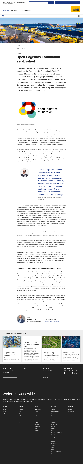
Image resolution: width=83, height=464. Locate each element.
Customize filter (21, 49)
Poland (53, 439)
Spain (52, 447)
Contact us (45, 377)
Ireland (53, 428)
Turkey (52, 453)
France (53, 420)
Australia (70, 409)
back (18, 45)
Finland (53, 418)
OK (51, 2)
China (36, 411)
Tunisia (4, 411)
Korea (36, 422)
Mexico (20, 418)
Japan (36, 420)
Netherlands (54, 434)
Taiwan (36, 428)
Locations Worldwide (48, 370)
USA (20, 422)
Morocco (5, 409)
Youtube (75, 370)
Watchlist (74, 16)
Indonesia (37, 418)
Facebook (67, 370)
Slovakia (53, 445)
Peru (20, 420)
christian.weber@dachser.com (53, 322)
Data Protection (26, 373)
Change (67, 2)
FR (56, 411)
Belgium (53, 411)
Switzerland (54, 451)
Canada (20, 413)
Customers (17, 10)
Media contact (46, 375)
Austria (53, 409)
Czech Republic (55, 413)
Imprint (24, 370)
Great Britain (54, 424)
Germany (53, 422)
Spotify (74, 373)
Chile (20, 415)
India (36, 415)
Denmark (53, 415)
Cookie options (26, 375)
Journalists (27, 10)
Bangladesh (38, 409)
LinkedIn (66, 373)
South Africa (5, 413)
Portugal (53, 441)
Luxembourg (54, 432)
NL (58, 411)
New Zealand (71, 411)
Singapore (37, 426)
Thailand (37, 430)
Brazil (20, 411)
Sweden (53, 449)
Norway (53, 437)
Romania (53, 443)
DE (60, 432)
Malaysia (37, 424)
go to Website (6, 7)
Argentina (21, 409)
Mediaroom (7, 10)
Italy (52, 430)
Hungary (53, 426)
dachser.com (29, 401)
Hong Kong (37, 413)
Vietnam (37, 432)
